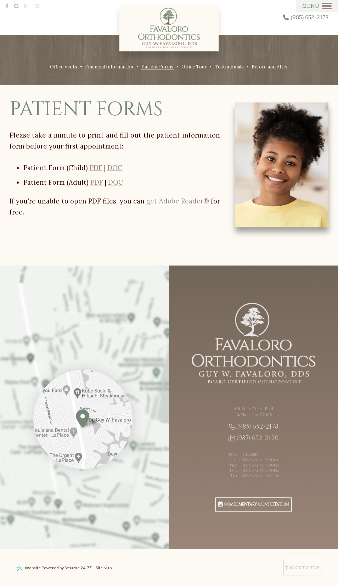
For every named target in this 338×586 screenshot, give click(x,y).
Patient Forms (157, 67)
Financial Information (109, 67)
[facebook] (8, 6)
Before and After (270, 67)
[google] (18, 6)
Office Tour (194, 67)
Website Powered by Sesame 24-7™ (58, 567)
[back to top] (302, 567)
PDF (96, 167)
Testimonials (229, 67)
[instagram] (28, 6)
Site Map (104, 567)
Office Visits (63, 67)
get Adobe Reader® (177, 201)
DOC (114, 167)
